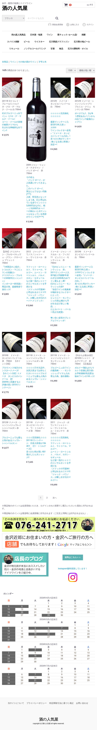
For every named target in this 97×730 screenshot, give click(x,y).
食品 (61, 48)
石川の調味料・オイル (78, 48)
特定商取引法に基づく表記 (61, 703)
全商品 (5, 62)
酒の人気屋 (14, 8)
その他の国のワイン (27, 62)
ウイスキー (39, 41)
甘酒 (53, 48)
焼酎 (84, 35)
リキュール (14, 48)
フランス (42, 62)
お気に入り (72, 25)
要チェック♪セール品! (67, 35)
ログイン (88, 25)
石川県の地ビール (82, 41)
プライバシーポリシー (37, 703)
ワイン (50, 35)
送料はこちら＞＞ (73, 557)
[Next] (55, 497)
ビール (27, 41)
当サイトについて (16, 703)
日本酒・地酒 (36, 35)
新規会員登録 (55, 25)
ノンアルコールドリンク (35, 48)
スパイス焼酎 (13, 41)
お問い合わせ (82, 703)
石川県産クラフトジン (59, 41)
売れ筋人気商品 (18, 35)
